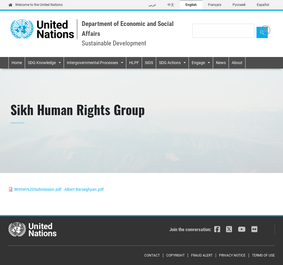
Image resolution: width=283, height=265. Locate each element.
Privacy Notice (232, 255)
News (221, 62)
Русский (239, 5)
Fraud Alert (202, 255)
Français (214, 5)
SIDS (149, 62)
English (191, 5)
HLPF (134, 62)
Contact (152, 255)
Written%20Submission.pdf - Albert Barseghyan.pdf (59, 189)
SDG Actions (170, 62)
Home (17, 62)
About (237, 62)
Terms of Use (263, 255)
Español (263, 5)
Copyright (175, 255)
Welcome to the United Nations (35, 5)
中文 (170, 5)
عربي (152, 5)
